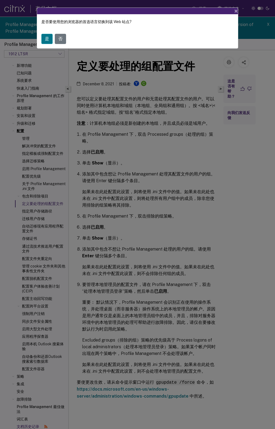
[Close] (236, 11)
